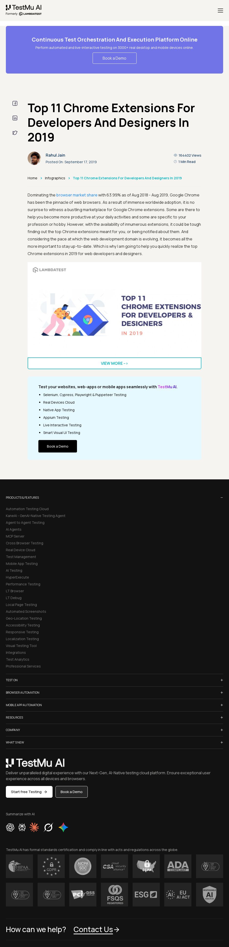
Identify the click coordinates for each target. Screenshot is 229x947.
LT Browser (15, 591)
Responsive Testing (22, 632)
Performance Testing (23, 584)
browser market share (77, 195)
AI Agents (14, 529)
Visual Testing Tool (21, 645)
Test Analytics (17, 659)
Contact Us (97, 929)
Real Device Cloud (20, 550)
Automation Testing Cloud (27, 508)
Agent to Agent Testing (25, 522)
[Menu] (220, 10)
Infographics (55, 178)
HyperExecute (17, 577)
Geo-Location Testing (24, 618)
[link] (24, 10)
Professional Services (23, 666)
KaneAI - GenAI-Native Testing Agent (35, 515)
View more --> (114, 363)
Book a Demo (114, 58)
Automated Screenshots (26, 611)
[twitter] (15, 133)
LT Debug (14, 597)
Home (32, 178)
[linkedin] (15, 118)
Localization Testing (22, 638)
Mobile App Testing (22, 563)
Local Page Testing (21, 604)
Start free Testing (29, 791)
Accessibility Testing (23, 625)
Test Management (21, 556)
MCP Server (15, 536)
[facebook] (15, 103)
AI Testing (14, 570)
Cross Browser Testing (24, 543)
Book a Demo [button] (72, 791)
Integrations (16, 652)
